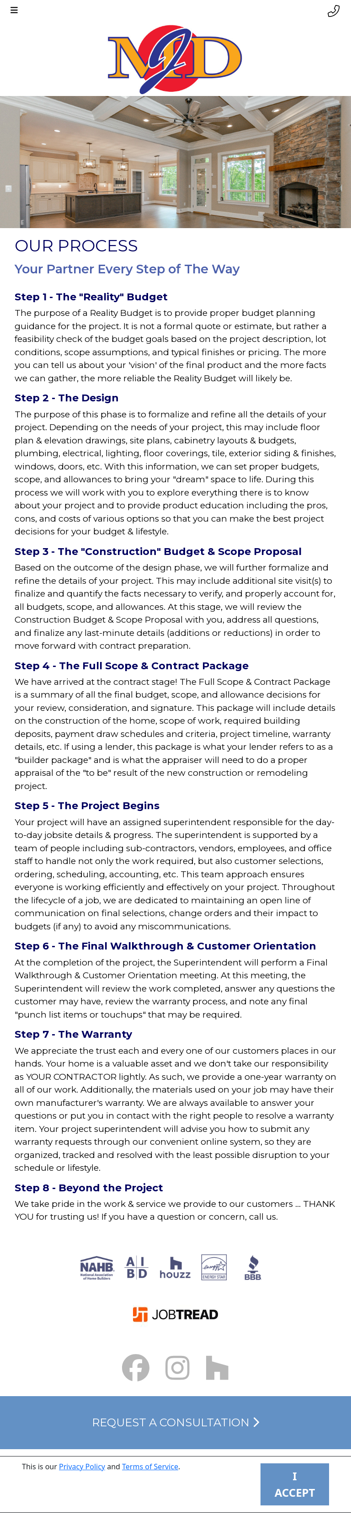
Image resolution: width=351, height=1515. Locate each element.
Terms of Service (150, 1467)
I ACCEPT (295, 1484)
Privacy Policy (82, 1467)
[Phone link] (334, 11)
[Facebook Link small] (135, 1368)
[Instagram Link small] (177, 1368)
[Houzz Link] (217, 1368)
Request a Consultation (175, 1422)
